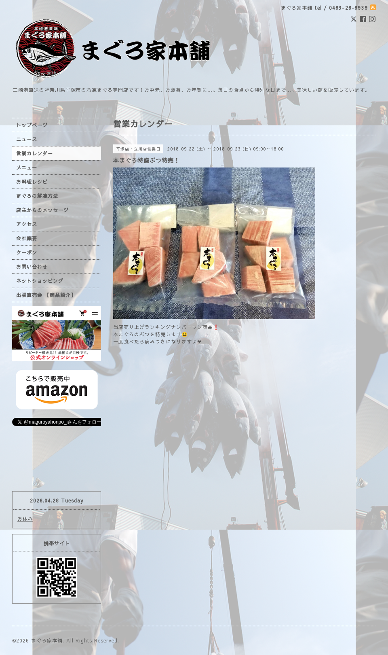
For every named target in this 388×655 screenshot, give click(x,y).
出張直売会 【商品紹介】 (46, 295)
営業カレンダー (34, 153)
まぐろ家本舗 (47, 640)
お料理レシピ (32, 181)
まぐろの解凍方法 (37, 196)
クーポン (26, 252)
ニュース (26, 139)
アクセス (26, 224)
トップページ (32, 125)
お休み (25, 518)
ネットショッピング (39, 281)
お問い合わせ (32, 266)
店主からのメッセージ (42, 210)
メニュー (26, 167)
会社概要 (26, 238)
